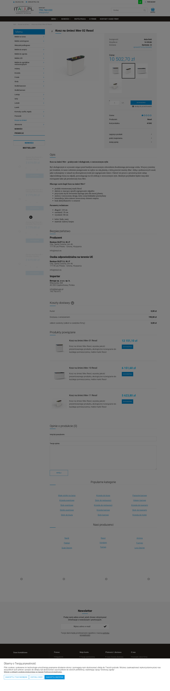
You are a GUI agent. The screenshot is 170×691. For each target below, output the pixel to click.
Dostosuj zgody (36, 677)
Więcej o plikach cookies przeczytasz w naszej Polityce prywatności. (33, 672)
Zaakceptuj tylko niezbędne (16, 677)
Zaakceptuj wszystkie (54, 677)
